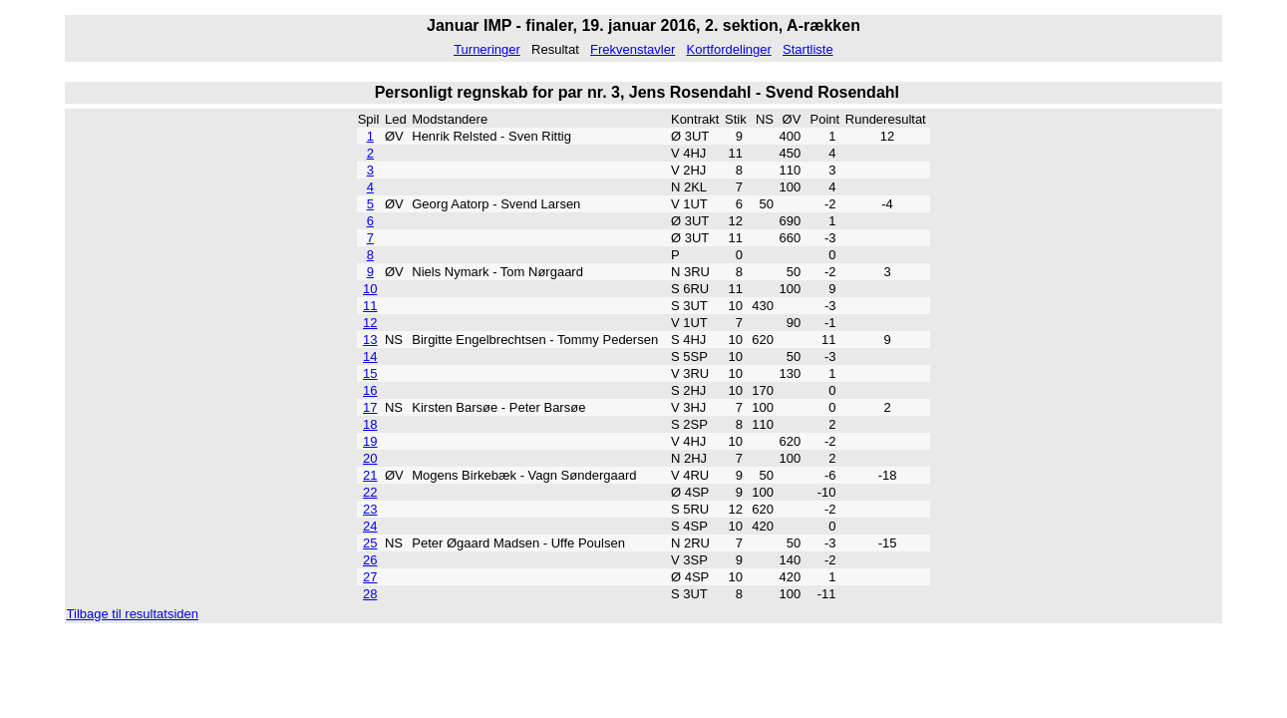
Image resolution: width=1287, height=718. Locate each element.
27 (370, 576)
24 (370, 526)
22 (370, 492)
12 (370, 322)
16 (370, 390)
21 (370, 475)
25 (370, 543)
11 (370, 305)
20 (370, 458)
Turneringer (487, 49)
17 (370, 407)
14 (370, 356)
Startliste (808, 49)
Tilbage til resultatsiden (132, 613)
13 (370, 339)
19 (370, 441)
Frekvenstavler (632, 49)
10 (370, 288)
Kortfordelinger (729, 49)
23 (370, 509)
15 (370, 373)
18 (370, 424)
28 (370, 593)
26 (370, 559)
